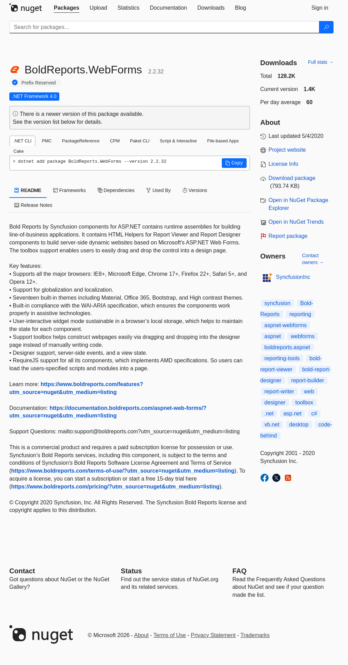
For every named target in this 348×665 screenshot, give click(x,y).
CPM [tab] (115, 140)
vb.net (272, 424)
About (141, 635)
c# (314, 413)
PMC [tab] (46, 140)
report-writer (279, 391)
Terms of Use (169, 635)
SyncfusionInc (293, 277)
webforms (303, 336)
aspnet (273, 336)
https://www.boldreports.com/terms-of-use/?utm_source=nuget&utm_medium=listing (122, 471)
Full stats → (321, 62)
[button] (234, 163)
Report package (288, 236)
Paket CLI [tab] (139, 140)
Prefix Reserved (38, 82)
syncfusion (278, 303)
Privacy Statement (213, 635)
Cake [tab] (18, 151)
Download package (292, 178)
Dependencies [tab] (116, 190)
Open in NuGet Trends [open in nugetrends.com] (296, 222)
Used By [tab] (158, 190)
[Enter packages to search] (164, 27)
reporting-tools (282, 358)
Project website (287, 150)
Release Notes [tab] (33, 205)
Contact (22, 571)
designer (275, 402)
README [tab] (27, 190)
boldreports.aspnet (287, 347)
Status (131, 571)
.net (269, 413)
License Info (283, 164)
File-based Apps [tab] (223, 140)
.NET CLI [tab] (22, 140)
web (309, 391)
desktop (299, 424)
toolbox (304, 402)
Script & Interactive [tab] (178, 140)
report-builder (307, 380)
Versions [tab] (194, 190)
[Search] (326, 27)
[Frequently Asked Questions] (239, 571)
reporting (300, 314)
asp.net (292, 413)
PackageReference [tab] (81, 140)
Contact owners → (313, 259)
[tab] (66, 8)
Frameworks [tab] (69, 190)
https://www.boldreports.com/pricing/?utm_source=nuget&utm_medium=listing (115, 487)
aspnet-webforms (286, 325)
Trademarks (255, 635)
